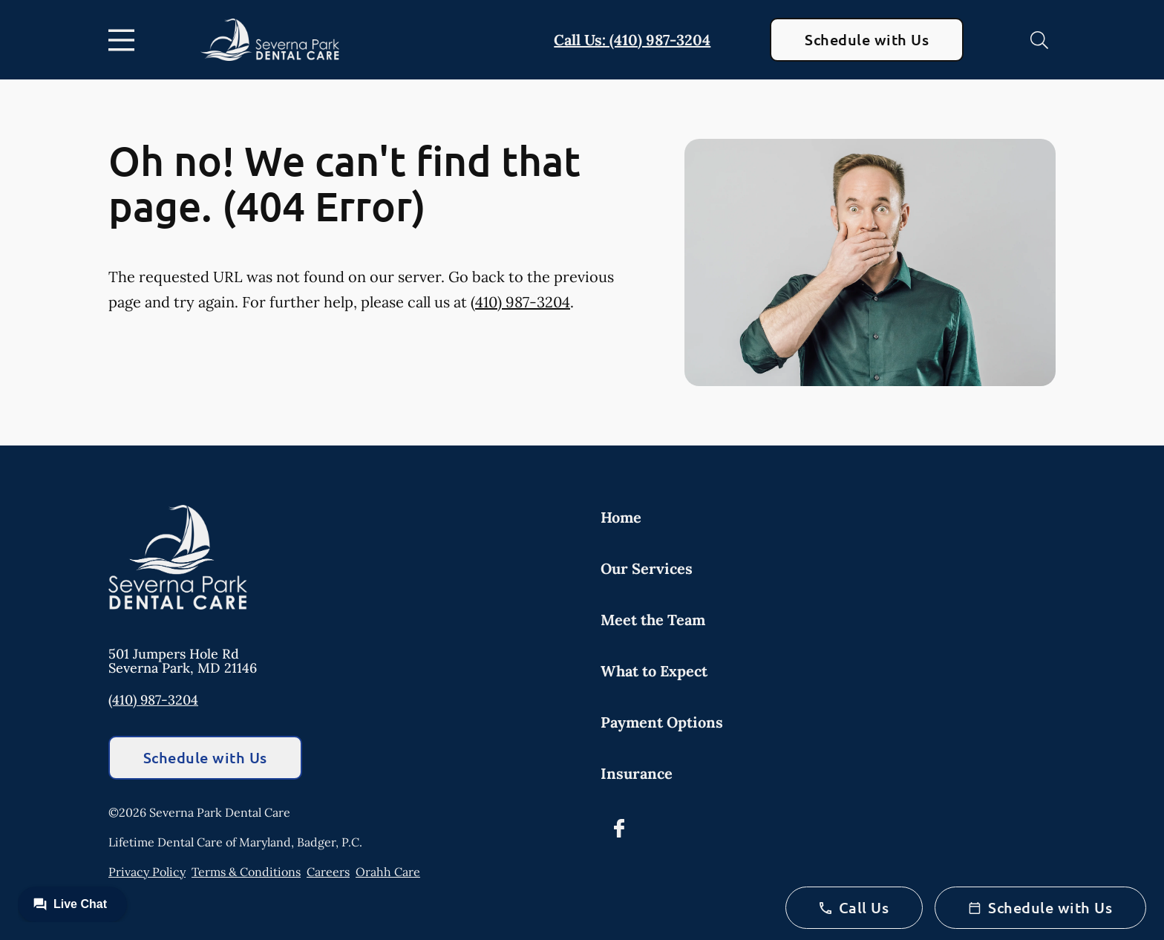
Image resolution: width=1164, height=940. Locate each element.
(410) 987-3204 (520, 302)
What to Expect (654, 671)
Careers (328, 871)
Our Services (647, 568)
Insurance (637, 773)
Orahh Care (388, 871)
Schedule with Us (867, 39)
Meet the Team (653, 619)
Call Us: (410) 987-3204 (632, 39)
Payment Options (662, 722)
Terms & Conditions (246, 871)
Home (621, 517)
